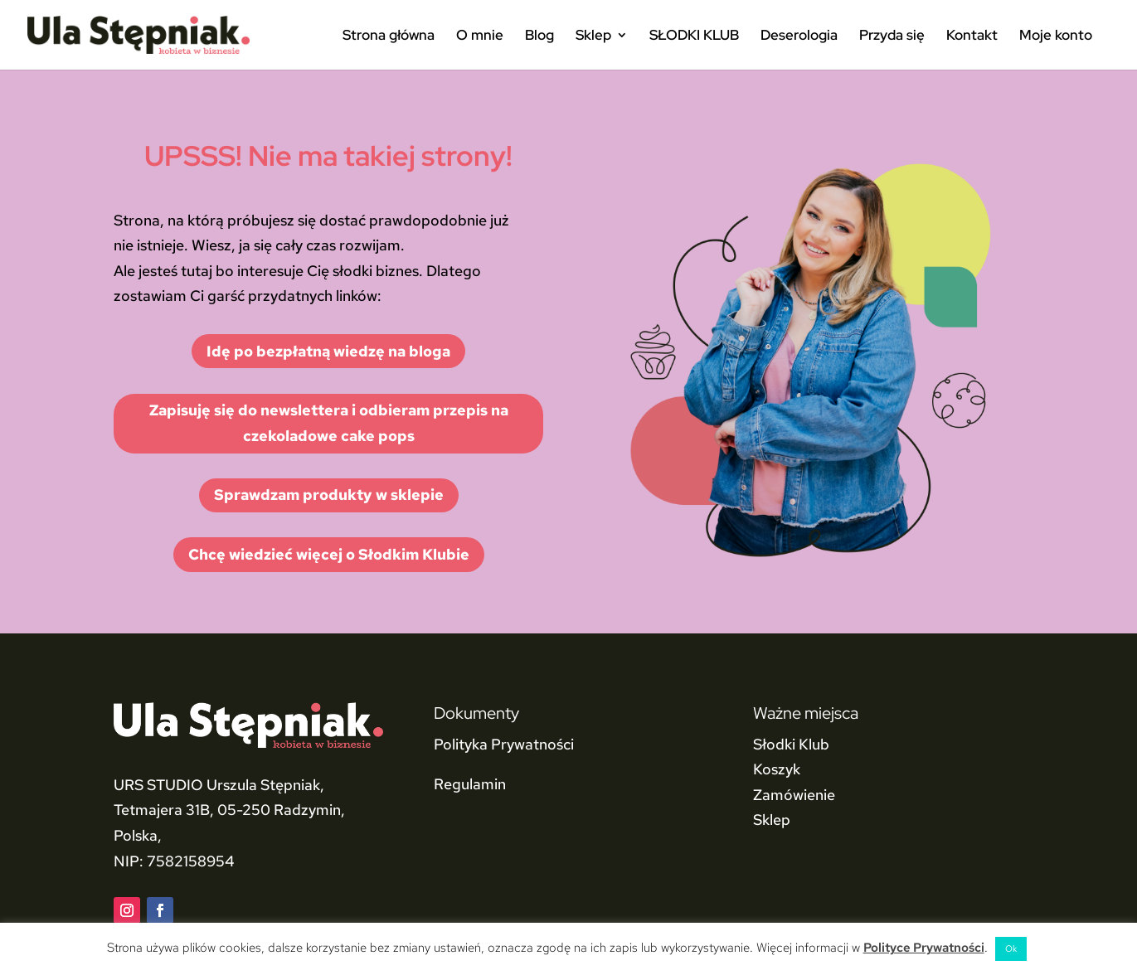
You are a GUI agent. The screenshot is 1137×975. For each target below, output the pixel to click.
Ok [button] (1011, 948)
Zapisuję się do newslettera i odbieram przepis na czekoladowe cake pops (328, 422)
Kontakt (972, 36)
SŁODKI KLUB (694, 36)
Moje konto (1055, 36)
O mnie (479, 36)
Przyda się (892, 36)
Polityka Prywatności (504, 744)
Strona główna (389, 36)
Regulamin (470, 783)
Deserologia (799, 36)
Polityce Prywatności (923, 947)
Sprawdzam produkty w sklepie (329, 494)
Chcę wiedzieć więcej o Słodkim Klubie (328, 554)
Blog (539, 36)
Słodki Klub (791, 744)
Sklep (593, 36)
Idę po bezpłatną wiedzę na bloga (328, 351)
